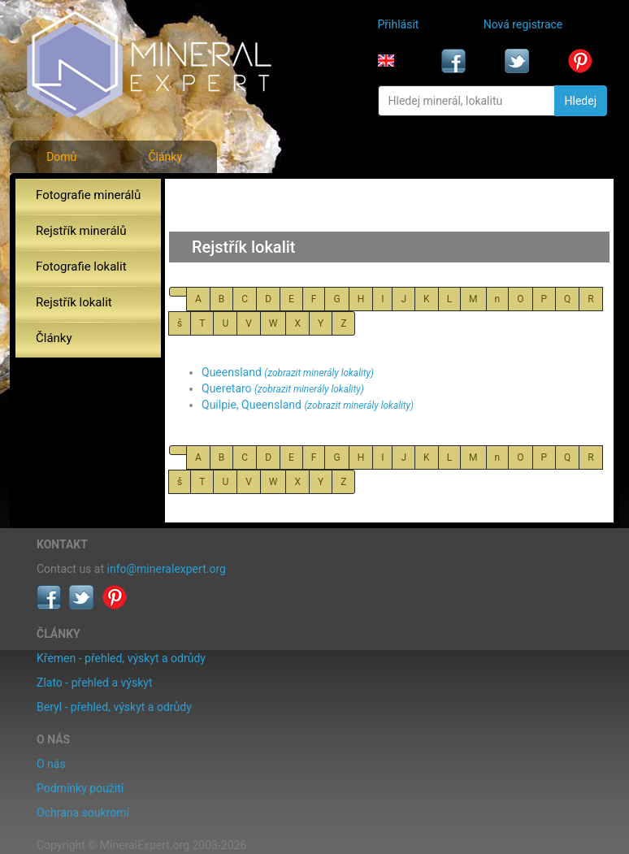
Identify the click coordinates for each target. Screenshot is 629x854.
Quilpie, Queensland (251, 404)
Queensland (232, 372)
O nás (51, 763)
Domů (61, 156)
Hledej (580, 100)
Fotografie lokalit (81, 266)
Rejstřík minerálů (81, 230)
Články (165, 156)
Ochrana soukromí (83, 812)
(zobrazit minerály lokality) (319, 373)
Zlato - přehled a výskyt (94, 682)
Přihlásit (398, 24)
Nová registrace (523, 24)
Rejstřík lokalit (74, 302)
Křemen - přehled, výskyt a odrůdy (121, 658)
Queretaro (227, 388)
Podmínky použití (80, 788)
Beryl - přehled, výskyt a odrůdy (114, 706)
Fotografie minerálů (88, 195)
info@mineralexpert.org (166, 568)
